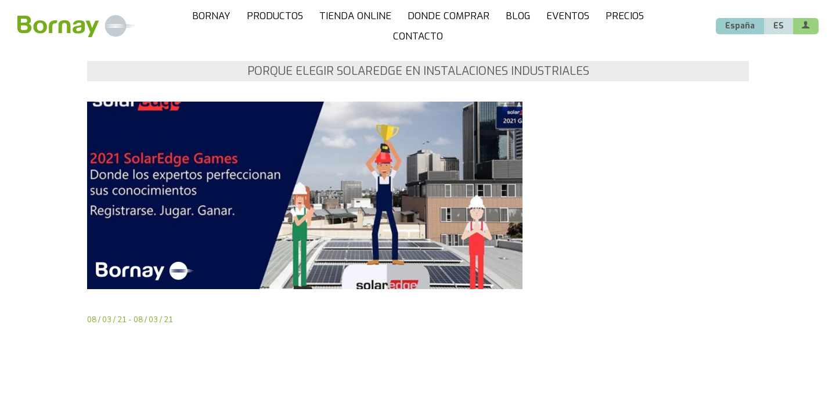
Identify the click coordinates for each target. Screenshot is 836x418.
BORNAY (211, 16)
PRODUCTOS (275, 16)
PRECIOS (625, 16)
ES (778, 25)
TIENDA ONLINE (355, 16)
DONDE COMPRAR (448, 16)
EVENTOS (567, 16)
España (740, 25)
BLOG (518, 16)
